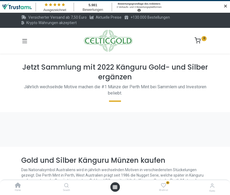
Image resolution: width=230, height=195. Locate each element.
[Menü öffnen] (115, 187)
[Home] (18, 186)
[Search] (66, 186)
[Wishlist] (163, 185)
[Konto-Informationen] (212, 186)
